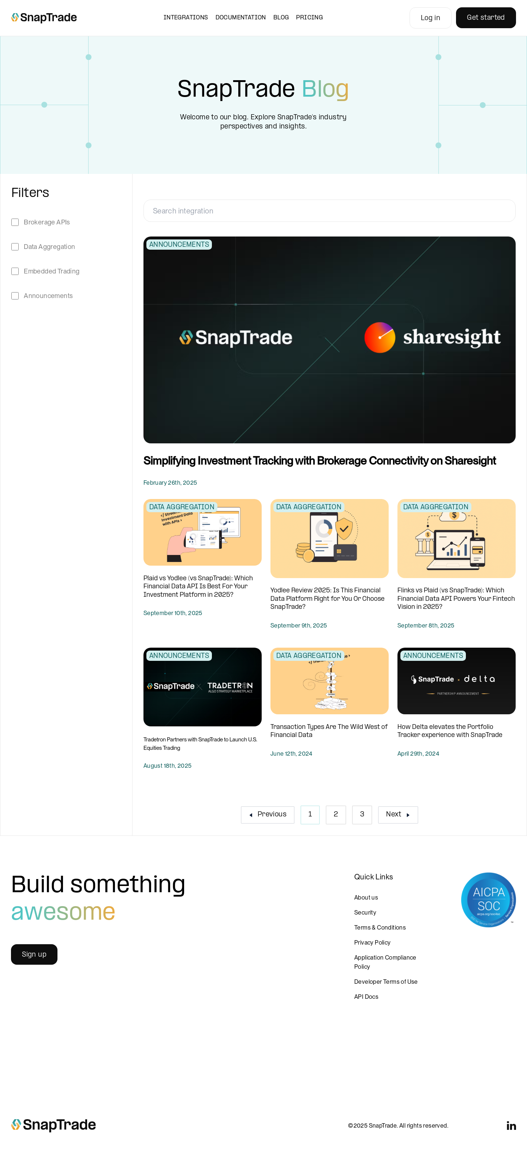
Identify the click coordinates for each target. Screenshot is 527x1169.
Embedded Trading (51, 271)
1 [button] (310, 814)
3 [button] (362, 814)
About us (366, 897)
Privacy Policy (372, 942)
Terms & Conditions (380, 927)
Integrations (186, 18)
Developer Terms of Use (386, 981)
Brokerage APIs (47, 222)
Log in (430, 18)
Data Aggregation (49, 246)
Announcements (48, 295)
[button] (268, 815)
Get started (486, 18)
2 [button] (336, 814)
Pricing (309, 18)
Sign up (34, 955)
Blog (281, 18)
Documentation (241, 18)
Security (365, 912)
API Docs (366, 996)
